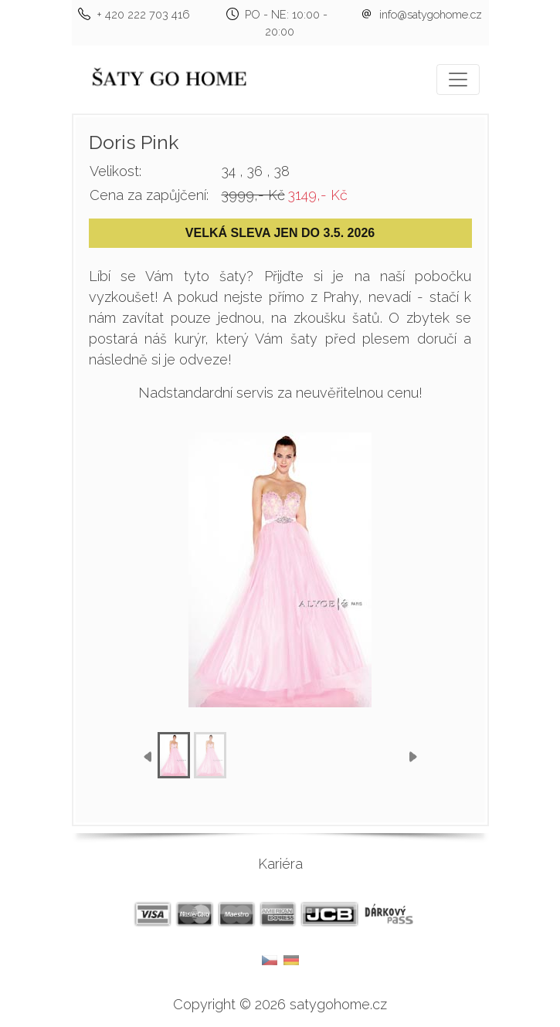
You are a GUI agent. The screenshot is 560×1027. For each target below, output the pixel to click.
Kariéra (280, 864)
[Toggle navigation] (458, 79)
